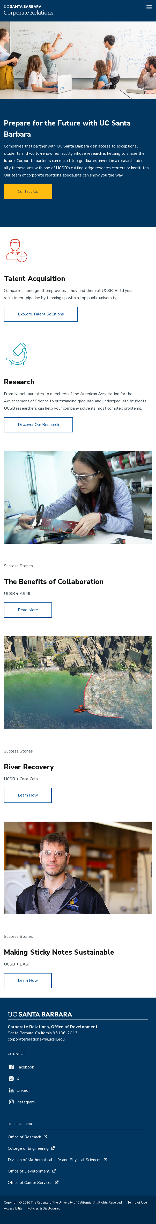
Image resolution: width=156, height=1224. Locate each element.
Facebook (25, 1067)
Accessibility (13, 1208)
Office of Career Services (30, 1182)
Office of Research (24, 1137)
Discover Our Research (38, 424)
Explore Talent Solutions (41, 314)
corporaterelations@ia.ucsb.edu (36, 1039)
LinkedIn (24, 1090)
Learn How (28, 795)
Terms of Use (137, 1202)
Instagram (26, 1102)
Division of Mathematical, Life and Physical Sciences (54, 1160)
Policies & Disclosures (43, 1208)
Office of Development (29, 1171)
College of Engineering (28, 1148)
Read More (28, 610)
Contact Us (28, 191)
